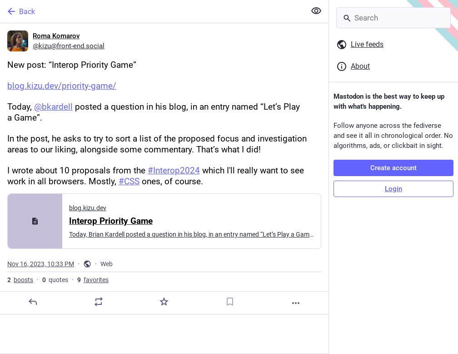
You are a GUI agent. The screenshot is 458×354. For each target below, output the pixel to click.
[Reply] (32, 301)
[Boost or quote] (98, 301)
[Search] (393, 17)
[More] (295, 303)
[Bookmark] (229, 301)
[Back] (152, 11)
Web (106, 264)
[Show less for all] (316, 11)
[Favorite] (164, 301)
